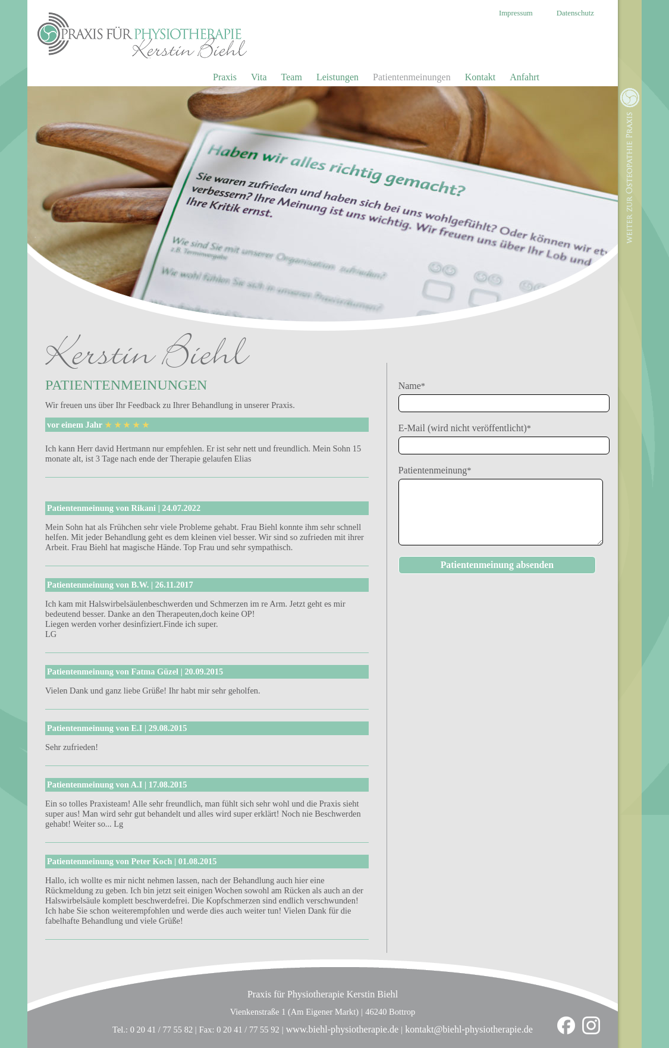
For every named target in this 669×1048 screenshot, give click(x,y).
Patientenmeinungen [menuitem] (412, 77)
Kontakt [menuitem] (480, 77)
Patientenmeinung (435, 470)
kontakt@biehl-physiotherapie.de (469, 1029)
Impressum (516, 13)
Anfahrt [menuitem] (524, 77)
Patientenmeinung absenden (497, 565)
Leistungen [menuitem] (337, 77)
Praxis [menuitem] (225, 77)
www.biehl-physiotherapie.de (342, 1029)
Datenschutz (575, 13)
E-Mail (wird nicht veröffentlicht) (464, 428)
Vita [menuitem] (259, 77)
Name (416, 386)
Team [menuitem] (291, 77)
